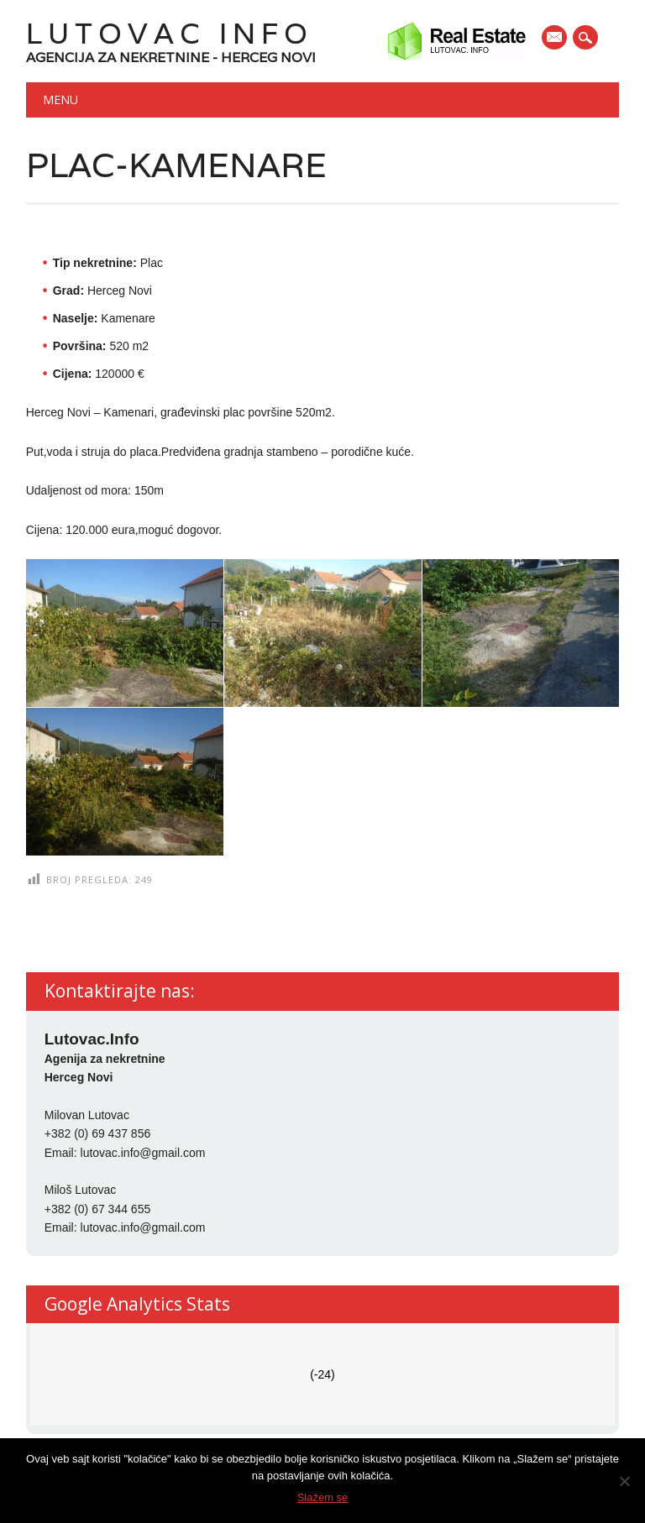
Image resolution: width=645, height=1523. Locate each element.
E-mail (555, 39)
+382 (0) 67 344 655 (98, 1209)
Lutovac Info (169, 33)
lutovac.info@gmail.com (143, 1152)
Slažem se (323, 1497)
